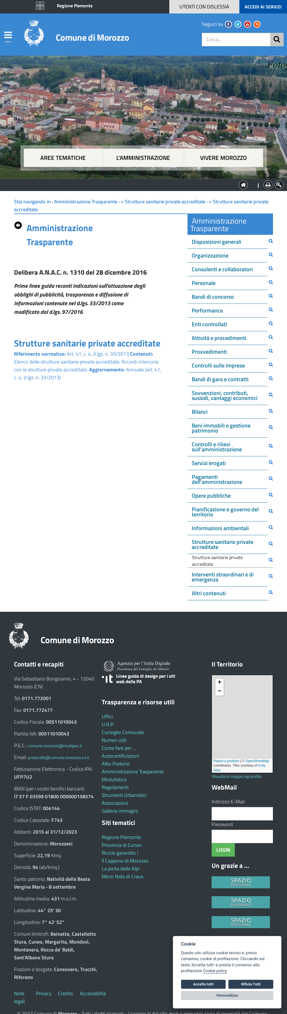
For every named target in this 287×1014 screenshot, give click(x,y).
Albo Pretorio (116, 763)
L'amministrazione (143, 157)
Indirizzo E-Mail (228, 801)
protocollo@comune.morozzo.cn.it (58, 757)
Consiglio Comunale (123, 732)
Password (222, 824)
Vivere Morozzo (223, 157)
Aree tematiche (63, 157)
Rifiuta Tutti (250, 984)
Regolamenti (115, 787)
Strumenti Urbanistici (124, 795)
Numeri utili (114, 740)
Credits (65, 993)
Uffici (107, 716)
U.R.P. (108, 724)
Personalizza (227, 995)
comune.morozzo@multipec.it (55, 745)
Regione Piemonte (74, 5)
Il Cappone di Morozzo (125, 860)
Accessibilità (93, 993)
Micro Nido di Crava (122, 876)
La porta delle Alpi (120, 868)
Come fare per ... (119, 748)
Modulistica (114, 779)
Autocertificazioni (120, 756)
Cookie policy (215, 971)
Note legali (19, 997)
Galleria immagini (120, 811)
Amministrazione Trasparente (133, 771)
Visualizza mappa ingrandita (236, 776)
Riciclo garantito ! (120, 853)
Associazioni (115, 803)
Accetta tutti (203, 984)
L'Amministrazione (139, 184)
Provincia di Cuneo (122, 845)
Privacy (44, 993)
